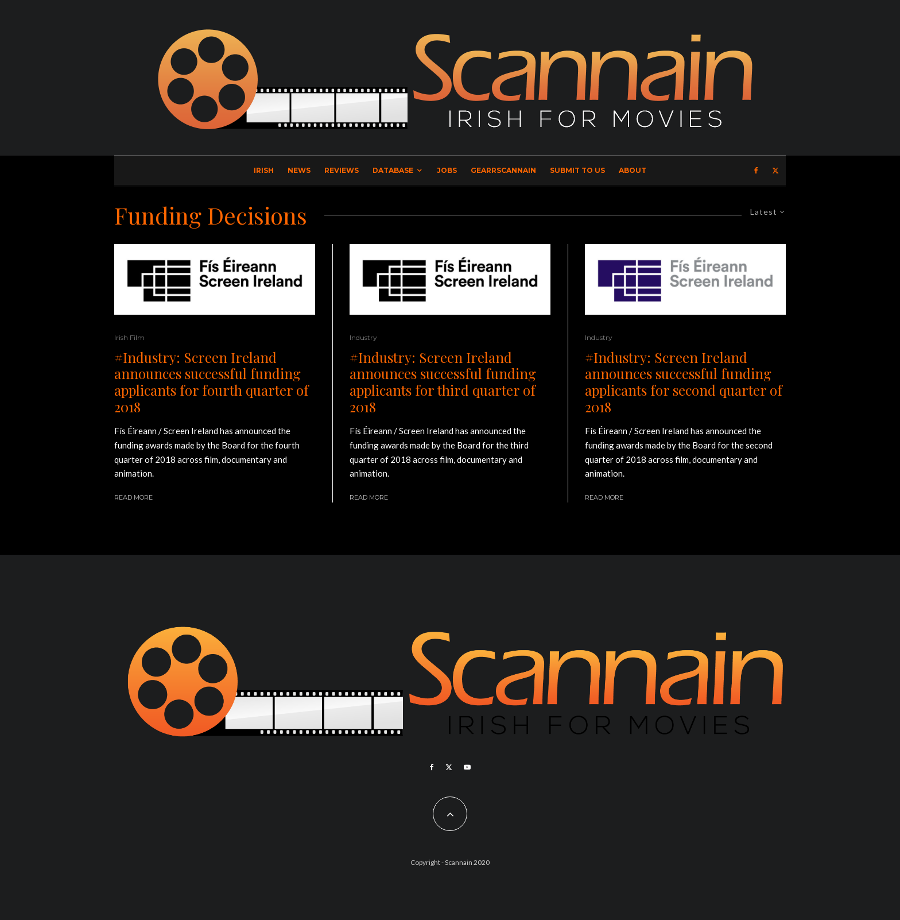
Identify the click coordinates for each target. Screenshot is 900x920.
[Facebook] (756, 170)
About (632, 170)
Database (393, 170)
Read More (133, 497)
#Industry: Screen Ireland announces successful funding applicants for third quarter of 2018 (443, 382)
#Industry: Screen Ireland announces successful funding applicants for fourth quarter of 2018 (211, 382)
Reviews (341, 170)
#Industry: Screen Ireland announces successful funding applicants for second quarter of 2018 (683, 382)
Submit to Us (577, 170)
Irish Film (129, 337)
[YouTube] (467, 767)
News (299, 170)
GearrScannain (503, 170)
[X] (775, 170)
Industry (363, 337)
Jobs (447, 170)
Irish (264, 170)
